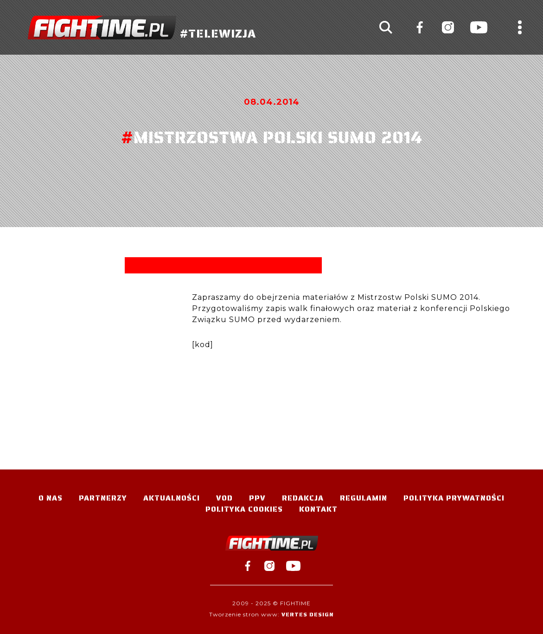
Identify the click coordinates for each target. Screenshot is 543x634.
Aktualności (171, 498)
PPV (257, 498)
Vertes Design (307, 614)
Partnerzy (103, 498)
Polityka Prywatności (454, 498)
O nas (50, 498)
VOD (224, 498)
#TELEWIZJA (142, 27)
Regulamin (363, 498)
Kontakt (318, 509)
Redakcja (303, 498)
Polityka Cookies (244, 509)
